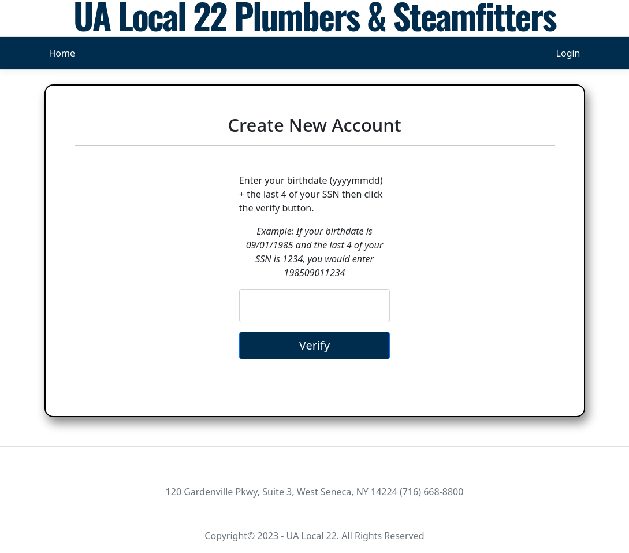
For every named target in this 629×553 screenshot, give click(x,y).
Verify (314, 345)
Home (62, 53)
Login (568, 53)
